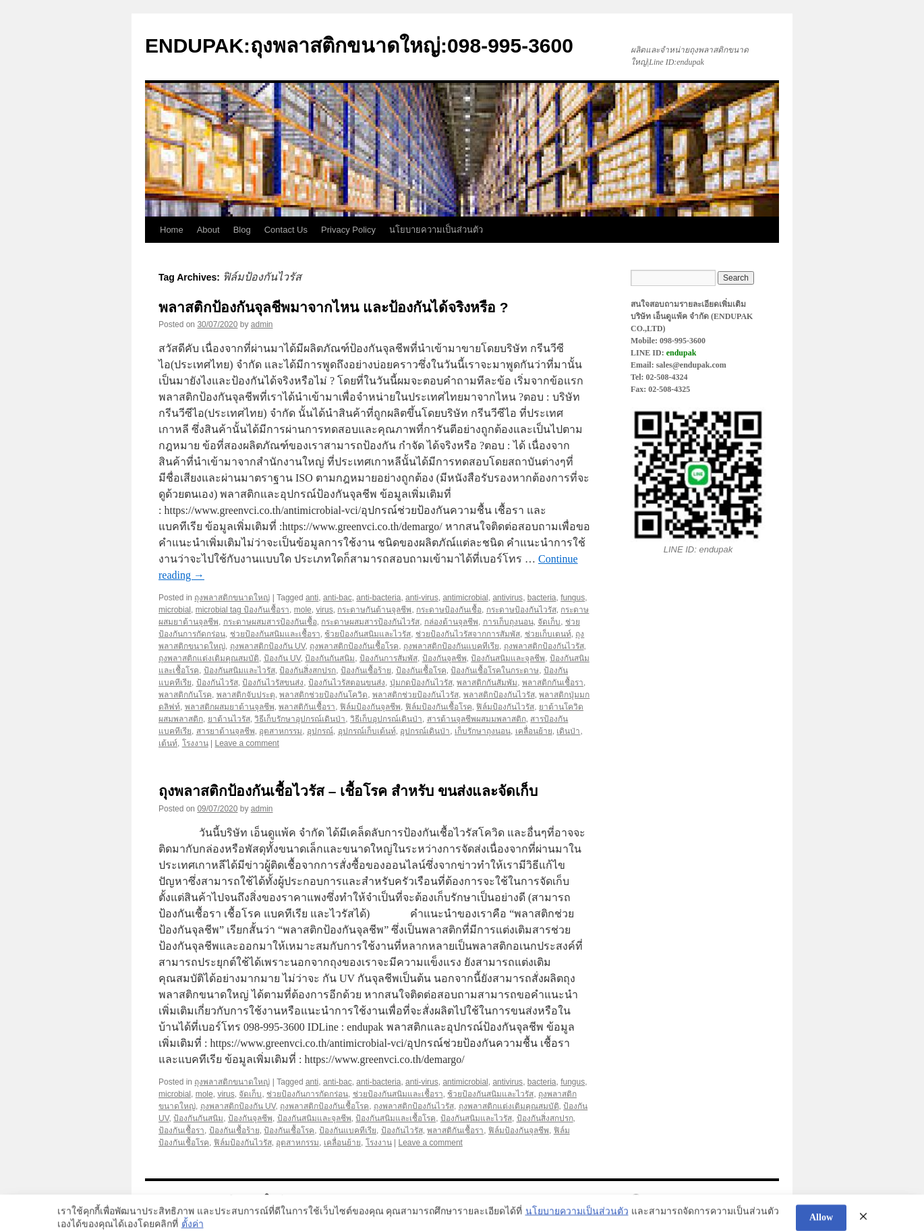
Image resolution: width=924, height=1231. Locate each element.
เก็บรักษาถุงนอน (483, 731)
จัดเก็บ (549, 622)
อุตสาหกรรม (280, 731)
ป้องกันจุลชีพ (444, 658)
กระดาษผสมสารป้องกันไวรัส (370, 622)
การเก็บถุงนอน (508, 622)
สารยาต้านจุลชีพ (225, 731)
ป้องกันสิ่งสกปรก (307, 670)
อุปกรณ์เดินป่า (425, 731)
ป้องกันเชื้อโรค (421, 670)
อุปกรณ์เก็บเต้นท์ (367, 731)
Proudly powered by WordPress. (696, 1199)
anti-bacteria (378, 597)
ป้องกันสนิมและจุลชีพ (508, 658)
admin (262, 324)
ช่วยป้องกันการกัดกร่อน (307, 1094)
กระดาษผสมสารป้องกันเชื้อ (270, 622)
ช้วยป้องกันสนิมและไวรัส (367, 634)
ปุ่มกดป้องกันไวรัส (421, 682)
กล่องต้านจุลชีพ (451, 622)
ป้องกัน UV (282, 658)
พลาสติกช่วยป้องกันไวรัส (415, 694)
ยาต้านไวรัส (229, 719)
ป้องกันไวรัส (217, 682)
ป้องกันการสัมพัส (388, 658)
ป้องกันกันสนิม (330, 658)
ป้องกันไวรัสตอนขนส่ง (346, 682)
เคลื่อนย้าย (533, 731)
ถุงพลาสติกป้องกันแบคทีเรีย (451, 646)
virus (324, 609)
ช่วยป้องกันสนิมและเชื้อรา (275, 634)
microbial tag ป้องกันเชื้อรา (242, 609)
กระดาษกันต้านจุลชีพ (374, 609)
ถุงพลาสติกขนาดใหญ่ (232, 597)
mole (303, 609)
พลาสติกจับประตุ (245, 694)
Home (171, 230)
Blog (242, 230)
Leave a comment (246, 743)
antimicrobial (465, 597)
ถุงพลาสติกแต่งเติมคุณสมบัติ (208, 658)
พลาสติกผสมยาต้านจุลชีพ (230, 707)
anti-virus (421, 597)
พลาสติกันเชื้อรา (307, 707)
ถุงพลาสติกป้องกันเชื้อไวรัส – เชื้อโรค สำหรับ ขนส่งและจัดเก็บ (348, 791)
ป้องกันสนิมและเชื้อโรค (395, 1118)
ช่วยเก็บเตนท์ (548, 634)
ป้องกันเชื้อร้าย (366, 670)
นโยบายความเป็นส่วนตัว (436, 230)
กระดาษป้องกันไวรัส (521, 609)
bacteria (541, 597)
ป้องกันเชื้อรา (181, 1130)
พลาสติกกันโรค (185, 694)
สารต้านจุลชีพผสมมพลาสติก (476, 719)
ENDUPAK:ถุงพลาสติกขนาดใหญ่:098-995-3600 (359, 45)
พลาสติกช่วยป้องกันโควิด (323, 694)
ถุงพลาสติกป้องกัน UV (268, 646)
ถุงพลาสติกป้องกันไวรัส (544, 646)
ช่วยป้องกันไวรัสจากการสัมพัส (467, 634)
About (208, 230)
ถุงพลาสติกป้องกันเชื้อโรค (354, 646)
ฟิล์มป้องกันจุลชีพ (370, 707)
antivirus (507, 597)
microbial (174, 609)
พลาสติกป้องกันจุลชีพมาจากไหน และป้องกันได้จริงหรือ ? (333, 307)
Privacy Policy (348, 230)
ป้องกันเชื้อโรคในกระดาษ (495, 670)
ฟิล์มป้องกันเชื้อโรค (438, 707)
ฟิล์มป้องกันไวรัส (505, 707)
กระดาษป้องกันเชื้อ (449, 609)
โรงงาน (195, 743)
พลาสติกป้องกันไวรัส (499, 694)
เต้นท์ (167, 743)
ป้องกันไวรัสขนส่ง (273, 682)
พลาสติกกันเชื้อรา (552, 682)
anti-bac (337, 597)
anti (312, 597)
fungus (572, 597)
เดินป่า (568, 731)
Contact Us (286, 230)
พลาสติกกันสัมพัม (487, 682)
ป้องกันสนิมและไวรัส (239, 670)
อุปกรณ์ (320, 731)
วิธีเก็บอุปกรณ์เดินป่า (386, 719)
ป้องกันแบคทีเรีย (347, 1130)
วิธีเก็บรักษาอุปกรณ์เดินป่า (299, 719)
